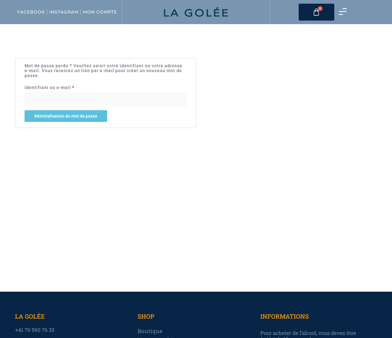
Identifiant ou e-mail (62, 86)
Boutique (150, 331)
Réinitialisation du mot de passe (65, 116)
